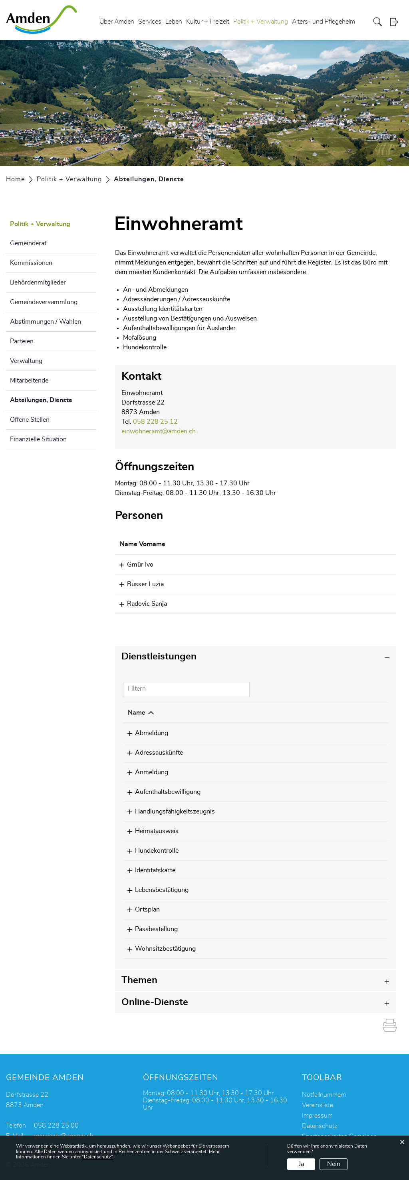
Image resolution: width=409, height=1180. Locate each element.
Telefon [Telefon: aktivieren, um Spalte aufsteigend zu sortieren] (331, 712)
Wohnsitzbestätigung (158, 949)
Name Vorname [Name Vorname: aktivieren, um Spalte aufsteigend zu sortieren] (142, 544)
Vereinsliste (317, 1105)
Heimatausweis (149, 831)
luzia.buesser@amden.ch (311, 584)
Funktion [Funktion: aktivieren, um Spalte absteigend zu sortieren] (218, 544)
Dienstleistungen (159, 656)
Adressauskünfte (152, 752)
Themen (139, 980)
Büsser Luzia (138, 584)
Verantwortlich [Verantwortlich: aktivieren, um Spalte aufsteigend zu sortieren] (270, 712)
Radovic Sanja (140, 604)
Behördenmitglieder (38, 282)
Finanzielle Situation (38, 439)
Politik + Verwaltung (260, 21)
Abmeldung (144, 733)
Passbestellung (149, 929)
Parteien (22, 341)
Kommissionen (31, 263)
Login (396, 21)
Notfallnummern (324, 1095)
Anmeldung (144, 772)
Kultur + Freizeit (207, 21)
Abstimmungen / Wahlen (45, 322)
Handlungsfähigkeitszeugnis (168, 811)
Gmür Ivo (133, 564)
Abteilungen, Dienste (53, 399)
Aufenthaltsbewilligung (160, 792)
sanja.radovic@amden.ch (311, 604)
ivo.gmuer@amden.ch (307, 564)
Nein (333, 1164)
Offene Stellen (30, 420)
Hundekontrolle (149, 850)
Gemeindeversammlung (43, 302)
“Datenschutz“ (97, 1156)
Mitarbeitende (29, 380)
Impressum (317, 1115)
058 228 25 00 (56, 1125)
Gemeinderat (28, 243)
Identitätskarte (148, 870)
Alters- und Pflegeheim (323, 21)
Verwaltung (26, 361)
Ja (301, 1164)
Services (149, 21)
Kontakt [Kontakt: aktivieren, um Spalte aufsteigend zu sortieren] (287, 544)
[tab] (255, 656)
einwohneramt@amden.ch (158, 431)
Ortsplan (140, 909)
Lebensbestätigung (154, 890)
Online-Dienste (154, 1002)
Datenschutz (320, 1126)
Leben (173, 21)
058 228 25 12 (155, 422)
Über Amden (116, 21)
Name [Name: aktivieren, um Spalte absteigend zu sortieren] (136, 712)
